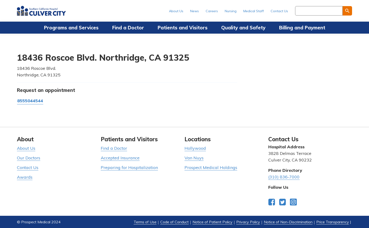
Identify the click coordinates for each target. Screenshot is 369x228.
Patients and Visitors (183, 28)
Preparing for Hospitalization (129, 167)
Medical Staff (253, 11)
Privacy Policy (248, 222)
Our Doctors (28, 158)
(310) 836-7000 (284, 177)
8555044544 (30, 100)
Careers (212, 11)
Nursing (231, 11)
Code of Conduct (174, 222)
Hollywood (195, 148)
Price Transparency (332, 222)
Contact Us (279, 11)
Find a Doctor (128, 28)
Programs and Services (71, 28)
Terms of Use (145, 222)
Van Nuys (194, 158)
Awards (24, 177)
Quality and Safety (243, 28)
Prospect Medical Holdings (210, 167)
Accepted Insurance (120, 158)
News (194, 11)
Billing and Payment (302, 28)
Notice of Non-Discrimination (288, 222)
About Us (176, 11)
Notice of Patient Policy (213, 222)
